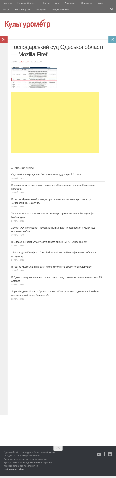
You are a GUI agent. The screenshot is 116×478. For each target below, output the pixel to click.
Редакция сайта (46, 11)
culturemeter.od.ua (14, 471)
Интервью (80, 3)
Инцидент (28, 11)
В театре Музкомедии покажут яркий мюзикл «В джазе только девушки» (51, 269)
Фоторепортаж (10, 11)
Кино (93, 3)
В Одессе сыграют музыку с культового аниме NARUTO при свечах (49, 244)
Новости (6, 3)
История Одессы (25, 3)
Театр (103, 3)
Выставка (65, 3)
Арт (54, 3)
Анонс (44, 3)
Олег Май (24, 64)
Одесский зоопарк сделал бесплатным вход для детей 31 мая (46, 177)
